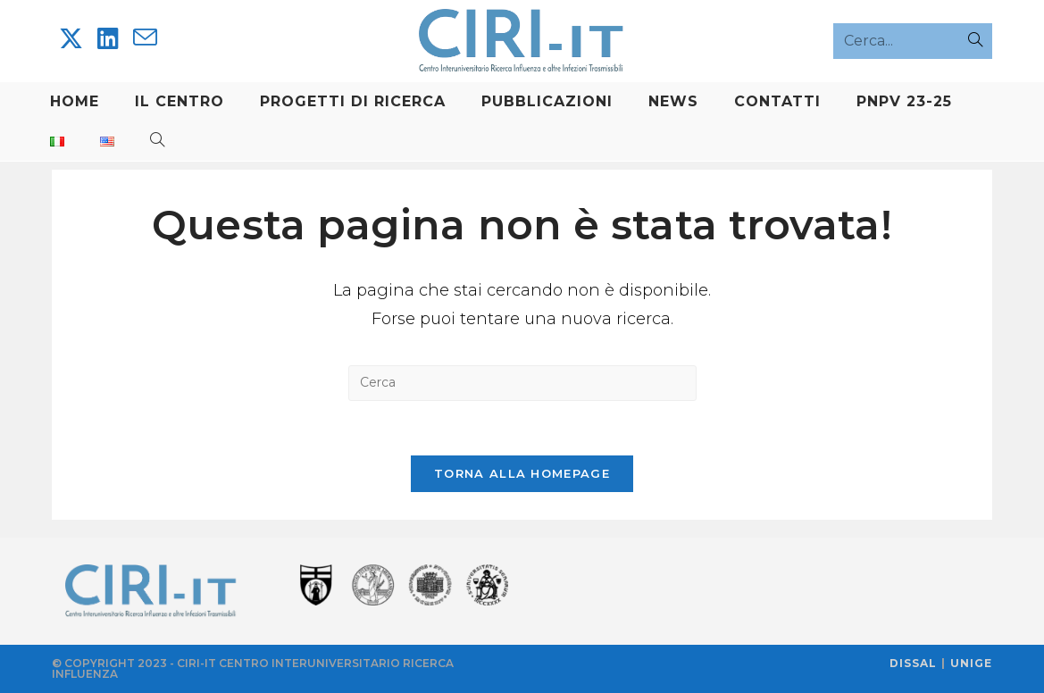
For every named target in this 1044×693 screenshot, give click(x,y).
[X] (71, 39)
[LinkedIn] (108, 39)
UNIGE (971, 663)
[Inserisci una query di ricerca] (522, 383)
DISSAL (913, 663)
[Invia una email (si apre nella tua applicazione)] (145, 38)
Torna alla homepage (522, 473)
